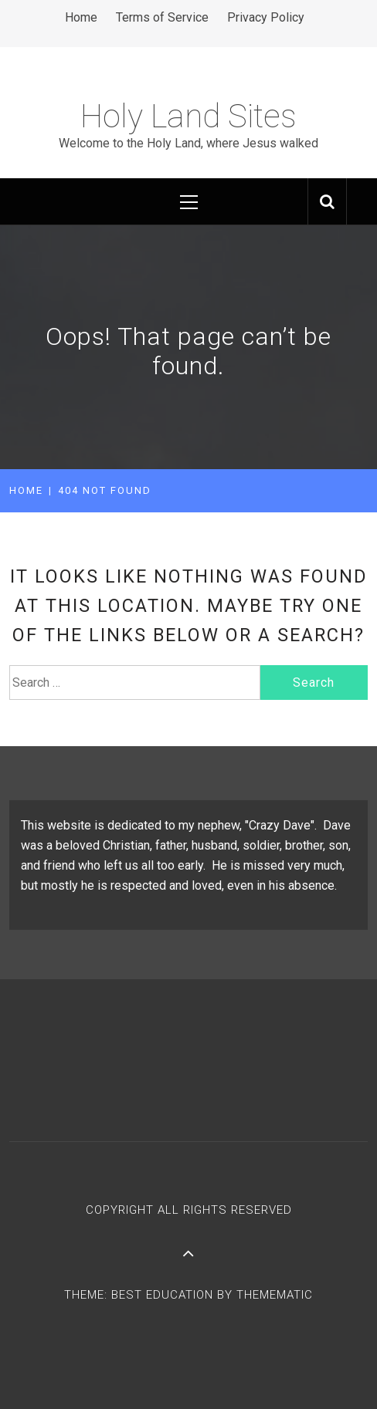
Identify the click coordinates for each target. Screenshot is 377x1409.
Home (81, 17)
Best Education (164, 1295)
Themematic (274, 1295)
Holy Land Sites (188, 116)
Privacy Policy (265, 17)
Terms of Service (162, 17)
